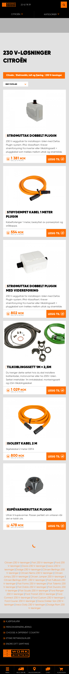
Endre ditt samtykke (17, 644)
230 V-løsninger (53, 75)
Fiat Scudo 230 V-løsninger (34, 590)
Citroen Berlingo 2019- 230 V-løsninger (24, 580)
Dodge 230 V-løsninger (28, 569)
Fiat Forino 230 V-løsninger (31, 583)
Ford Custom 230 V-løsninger (48, 597)
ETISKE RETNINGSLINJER (18, 638)
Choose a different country (22, 632)
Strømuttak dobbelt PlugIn (32, 136)
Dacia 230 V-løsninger (34, 566)
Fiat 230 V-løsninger (42, 562)
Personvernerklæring (19, 627)
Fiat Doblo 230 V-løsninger (31, 587)
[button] (15, 84)
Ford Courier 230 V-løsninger (20, 601)
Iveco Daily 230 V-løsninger (30, 604)
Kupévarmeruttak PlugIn (29, 509)
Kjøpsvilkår (13, 621)
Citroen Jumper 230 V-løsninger (47, 576)
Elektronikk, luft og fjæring (30, 75)
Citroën (10, 75)
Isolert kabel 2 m (22, 443)
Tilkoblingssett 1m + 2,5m (29, 367)
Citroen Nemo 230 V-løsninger (36, 573)
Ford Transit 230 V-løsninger (40, 594)
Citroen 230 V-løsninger (17, 562)
